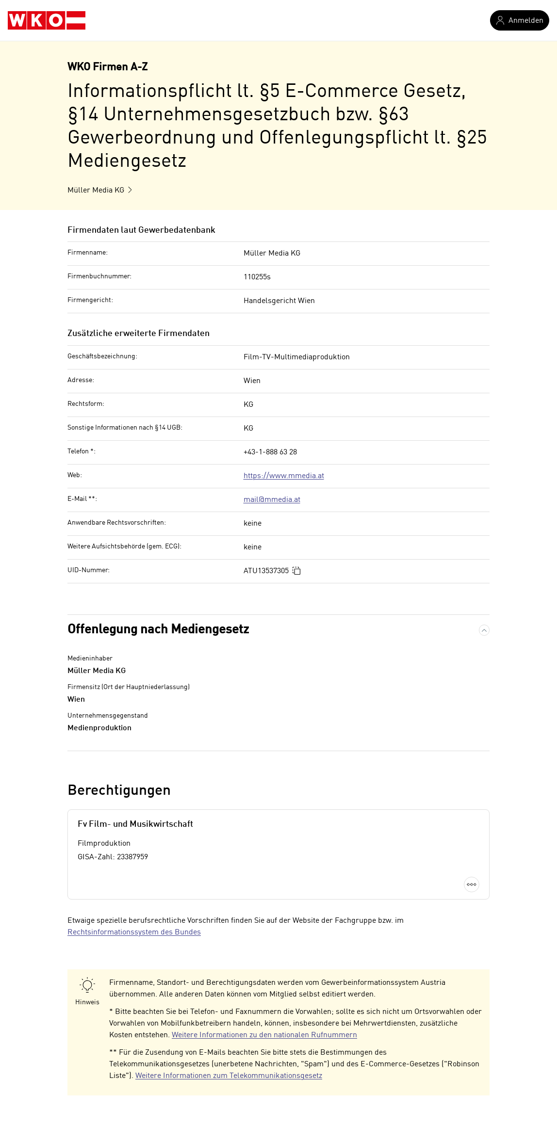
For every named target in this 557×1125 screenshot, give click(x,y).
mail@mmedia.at (272, 500)
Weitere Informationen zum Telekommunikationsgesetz (228, 1076)
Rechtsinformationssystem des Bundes (134, 932)
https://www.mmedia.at (284, 476)
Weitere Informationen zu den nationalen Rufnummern (264, 1035)
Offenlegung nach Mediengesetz (158, 630)
